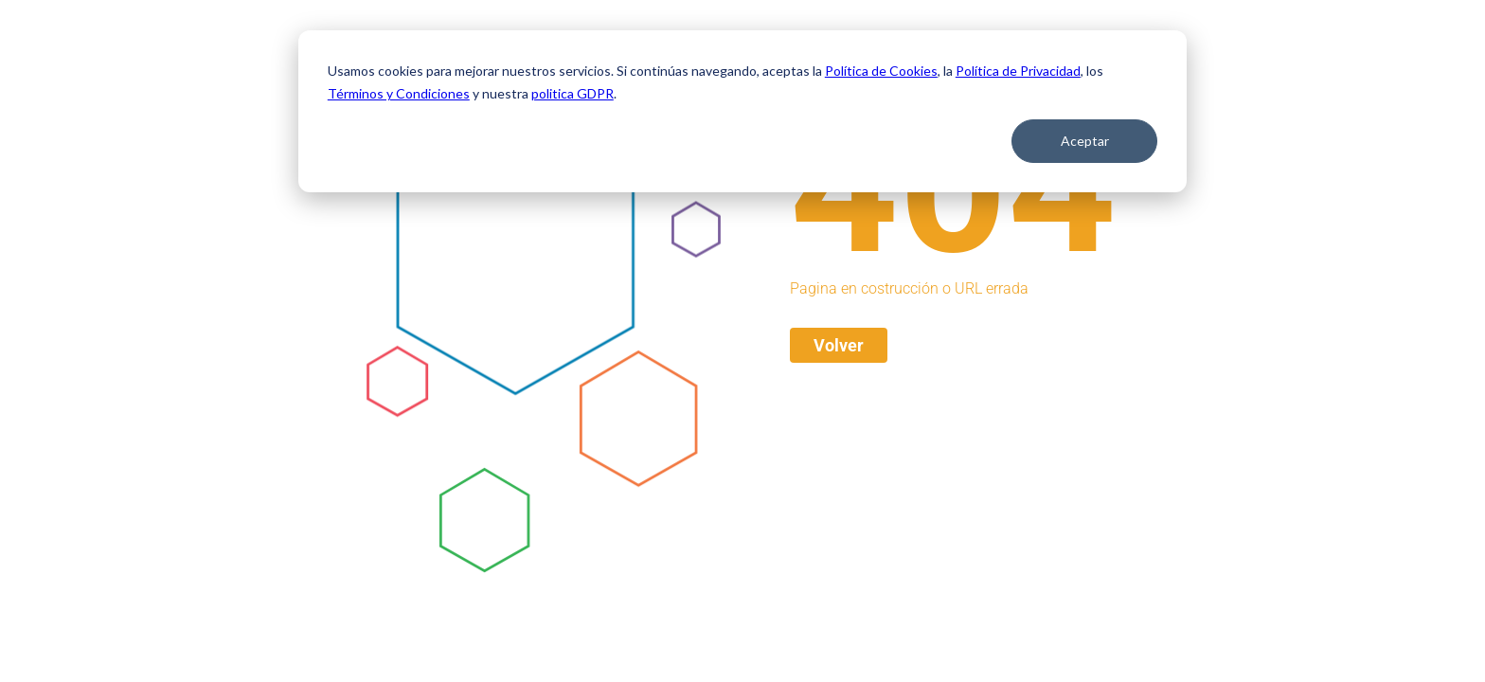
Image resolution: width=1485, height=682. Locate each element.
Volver (839, 345)
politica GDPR (572, 93)
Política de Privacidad (1018, 71)
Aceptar (1085, 141)
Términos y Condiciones (399, 93)
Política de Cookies (881, 71)
